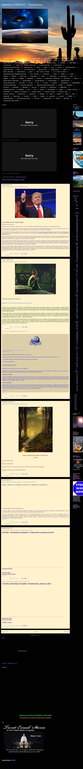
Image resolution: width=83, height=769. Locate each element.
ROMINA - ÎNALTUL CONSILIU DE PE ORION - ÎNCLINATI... (76, 307)
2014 (76, 399)
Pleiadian (42, 89)
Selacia (66, 94)
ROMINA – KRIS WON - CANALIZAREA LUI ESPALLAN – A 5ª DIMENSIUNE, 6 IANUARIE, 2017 (19, 482)
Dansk (52, 67)
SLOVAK (35, 96)
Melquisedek (25, 87)
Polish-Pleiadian (51, 89)
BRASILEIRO (56, 58)
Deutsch (59, 67)
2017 (76, 200)
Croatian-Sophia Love (28, 67)
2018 (76, 198)
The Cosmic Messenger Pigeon (23, 98)
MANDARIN (69, 85)
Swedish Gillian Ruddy (8, 98)
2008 (76, 409)
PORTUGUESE (6, 91)
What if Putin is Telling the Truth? (13, 180)
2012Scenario (6, 58)
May (77, 201)
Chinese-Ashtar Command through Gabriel (24, 62)
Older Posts (66, 631)
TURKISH (58, 98)
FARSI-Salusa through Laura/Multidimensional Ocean (14, 74)
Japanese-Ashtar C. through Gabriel (11, 80)
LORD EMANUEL (64, 82)
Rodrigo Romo (32, 94)
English (65, 69)
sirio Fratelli (26, 96)
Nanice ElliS (43, 87)
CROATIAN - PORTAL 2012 (29, 65)
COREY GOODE (72, 62)
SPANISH (42, 96)
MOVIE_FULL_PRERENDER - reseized (9, 663)
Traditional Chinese (48, 98)
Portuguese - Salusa (63, 91)
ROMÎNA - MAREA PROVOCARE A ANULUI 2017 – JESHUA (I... (76, 256)
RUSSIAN (59, 94)
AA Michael (15, 58)
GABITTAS (5, 76)
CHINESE (55, 60)
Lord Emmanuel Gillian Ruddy (9, 85)
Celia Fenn (46, 60)
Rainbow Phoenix (21, 94)
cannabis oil (29, 60)
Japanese (76, 78)
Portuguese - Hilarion (36, 91)
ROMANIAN (42, 94)
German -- (43, 76)
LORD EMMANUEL (76, 82)
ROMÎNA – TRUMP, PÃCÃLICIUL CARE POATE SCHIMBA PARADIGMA (14, 186)
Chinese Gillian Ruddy (66, 60)
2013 (76, 401)
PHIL (35, 89)
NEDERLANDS (63, 87)
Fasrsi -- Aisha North (34, 74)
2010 (76, 407)
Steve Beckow (52, 96)
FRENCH (63, 74)
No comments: (16, 253)
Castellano (38, 60)
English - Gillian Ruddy (8, 71)
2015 (76, 397)
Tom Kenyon (37, 98)
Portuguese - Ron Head (50, 91)
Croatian (18, 65)
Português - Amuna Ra (72, 89)
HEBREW (5, 78)
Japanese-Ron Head (65, 80)
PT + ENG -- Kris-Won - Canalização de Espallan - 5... (76, 358)
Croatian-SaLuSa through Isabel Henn (11, 67)
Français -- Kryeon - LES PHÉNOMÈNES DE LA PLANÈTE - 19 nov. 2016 (15, 331)
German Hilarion (33, 76)
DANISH (45, 67)
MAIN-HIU (61, 85)
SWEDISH (70, 96)
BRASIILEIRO (47, 58)
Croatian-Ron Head (58, 65)
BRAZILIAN (74, 58)
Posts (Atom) (38, 634)
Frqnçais (71, 74)
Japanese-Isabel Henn (39, 80)
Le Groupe (45, 82)
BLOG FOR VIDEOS (77, 118)
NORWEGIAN (21, 89)
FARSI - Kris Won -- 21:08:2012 (42, 71)
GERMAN (14, 76)
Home (35, 631)
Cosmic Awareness (7, 65)
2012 (76, 403)
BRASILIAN (66, 58)
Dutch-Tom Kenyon (43, 69)
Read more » (4, 250)
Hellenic (13, 78)
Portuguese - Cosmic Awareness (21, 91)
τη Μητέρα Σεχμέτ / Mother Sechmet (11, 100)
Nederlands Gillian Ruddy (8, 89)
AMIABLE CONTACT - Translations (22, 4)
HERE (13, 760)
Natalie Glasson (53, 87)
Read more (4, 390)
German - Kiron (23, 76)
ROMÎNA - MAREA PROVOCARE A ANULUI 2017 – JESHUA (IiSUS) (14, 261)
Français (55, 74)
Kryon (38, 82)
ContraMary (62, 62)
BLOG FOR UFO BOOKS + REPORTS (77, 108)
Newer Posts (5, 631)
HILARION (21, 78)
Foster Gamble (46, 74)
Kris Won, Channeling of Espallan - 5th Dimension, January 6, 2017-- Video (15, 581)
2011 (76, 404)
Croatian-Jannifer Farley (44, 65)
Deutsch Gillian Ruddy (70, 67)
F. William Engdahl (20, 177)
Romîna (51, 94)
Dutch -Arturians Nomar (30, 69)
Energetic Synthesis (55, 69)
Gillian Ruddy (63, 76)
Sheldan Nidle (6, 96)
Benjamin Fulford (36, 58)
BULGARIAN (6, 60)
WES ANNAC (66, 98)
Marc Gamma (6, 87)
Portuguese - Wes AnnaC (8, 94)
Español (30, 71)
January (77, 212)
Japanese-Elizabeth (27, 80)
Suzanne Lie (61, 96)
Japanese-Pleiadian (52, 80)
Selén (73, 94)
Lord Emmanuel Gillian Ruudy (26, 85)
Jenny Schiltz (22, 82)
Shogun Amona (16, 96)
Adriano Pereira (25, 58)
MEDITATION (15, 87)
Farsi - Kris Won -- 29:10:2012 (59, 71)
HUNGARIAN (30, 78)
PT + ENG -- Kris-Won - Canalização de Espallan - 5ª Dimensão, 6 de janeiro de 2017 (17, 530)
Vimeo (19, 140)
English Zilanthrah (21, 71)
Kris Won (31, 82)
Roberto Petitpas (13, 140)
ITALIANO (39, 78)
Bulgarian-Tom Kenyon (18, 60)
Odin (29, 89)
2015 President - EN (5, 140)
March (77, 208)
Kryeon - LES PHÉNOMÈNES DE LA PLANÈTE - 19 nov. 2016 (13, 350)
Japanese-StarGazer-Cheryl (9, 82)
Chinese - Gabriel (7, 62)
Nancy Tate (34, 87)
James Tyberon (66, 78)
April (77, 205)
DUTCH (18, 69)
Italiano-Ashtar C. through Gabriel (52, 78)
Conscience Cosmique (51, 62)
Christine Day (40, 62)
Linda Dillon (54, 82)
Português (61, 89)
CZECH (38, 67)
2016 (76, 395)
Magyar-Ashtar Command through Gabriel (46, 85)
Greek (71, 76)
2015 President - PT (5, 173)
